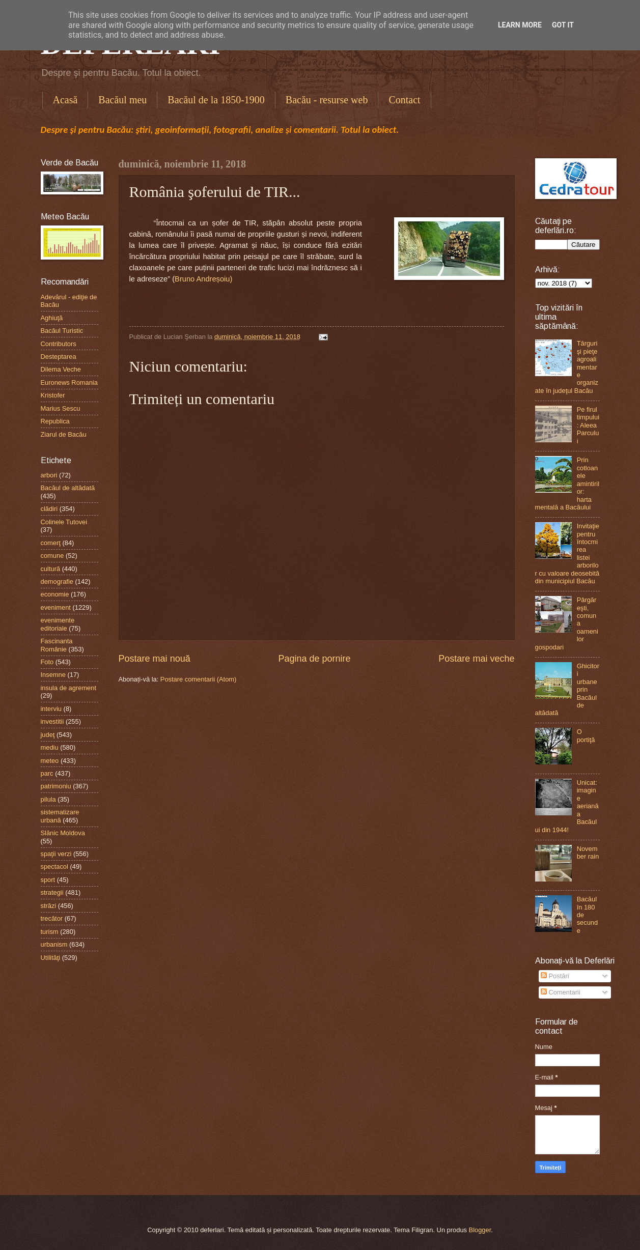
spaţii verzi (56, 854)
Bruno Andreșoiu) (203, 279)
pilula (48, 799)
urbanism (54, 944)
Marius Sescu (60, 408)
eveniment (56, 607)
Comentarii (560, 992)
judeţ (48, 734)
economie (55, 594)
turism (50, 931)
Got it (563, 25)
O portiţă (586, 735)
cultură (51, 569)
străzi (49, 906)
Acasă (65, 99)
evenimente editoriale (58, 624)
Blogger (480, 1230)
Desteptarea (58, 356)
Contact (404, 99)
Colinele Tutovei (64, 522)
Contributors (58, 344)
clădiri (49, 509)
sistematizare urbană (60, 815)
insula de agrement (69, 688)
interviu (51, 709)
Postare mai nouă (154, 659)
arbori (49, 475)
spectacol (54, 866)
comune (52, 555)
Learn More (520, 25)
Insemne (53, 674)
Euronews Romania (69, 382)
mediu (50, 747)
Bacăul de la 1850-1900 (216, 99)
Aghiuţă (52, 318)
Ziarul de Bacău (64, 434)
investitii (52, 721)
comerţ (51, 543)
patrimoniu (56, 786)
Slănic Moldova (63, 833)
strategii (52, 892)
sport (48, 880)
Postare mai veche (476, 659)
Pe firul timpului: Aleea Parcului (588, 425)
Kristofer (53, 395)
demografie (57, 581)
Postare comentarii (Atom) (198, 679)
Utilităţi (51, 957)
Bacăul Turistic (62, 330)
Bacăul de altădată (68, 488)
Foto (47, 662)
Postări (555, 976)
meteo (50, 760)
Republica (55, 421)
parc (47, 773)
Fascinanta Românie (57, 644)
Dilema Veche (61, 369)
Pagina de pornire (314, 659)
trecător (52, 918)
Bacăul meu (122, 99)
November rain (588, 852)
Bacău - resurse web (327, 99)
